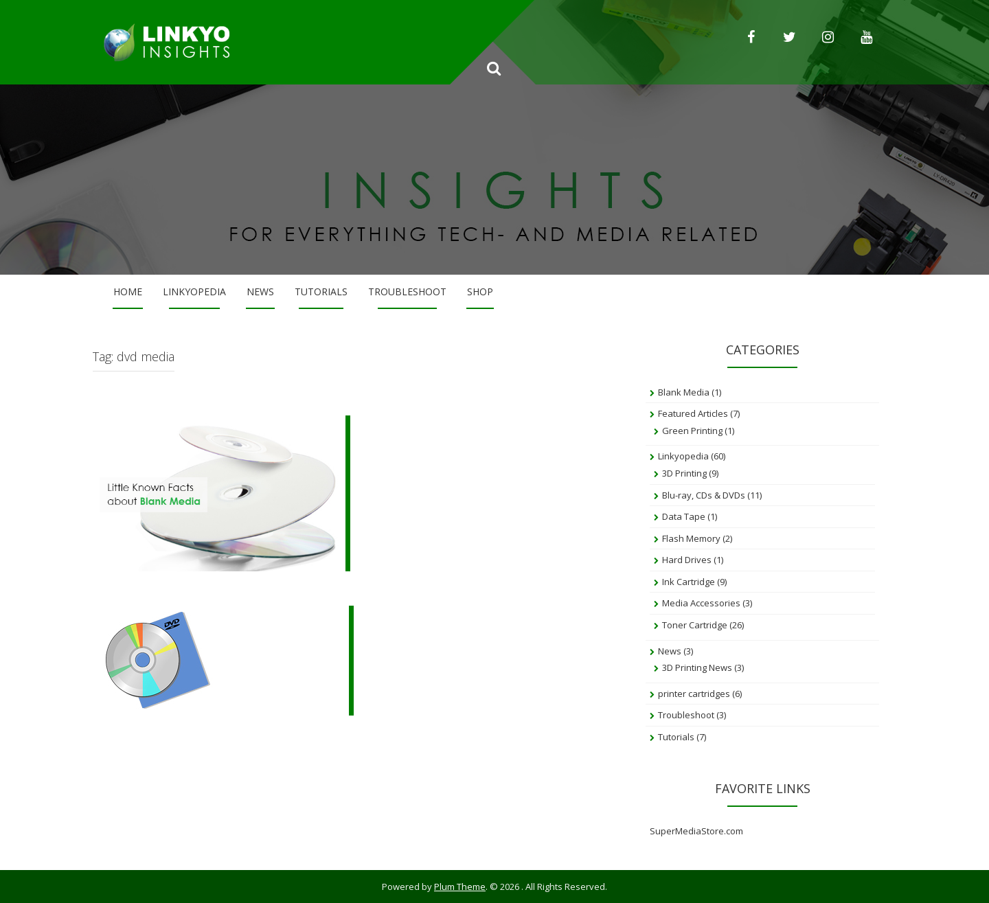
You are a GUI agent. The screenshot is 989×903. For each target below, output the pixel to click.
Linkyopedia (194, 291)
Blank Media (683, 392)
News (260, 291)
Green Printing (692, 430)
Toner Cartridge (694, 625)
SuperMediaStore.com (696, 831)
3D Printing (684, 473)
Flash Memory (691, 538)
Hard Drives (687, 559)
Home (127, 291)
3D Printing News (697, 667)
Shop (480, 291)
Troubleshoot (407, 291)
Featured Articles (693, 413)
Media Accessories (701, 603)
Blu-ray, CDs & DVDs (703, 495)
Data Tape (683, 516)
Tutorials (321, 291)
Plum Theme (460, 886)
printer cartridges (694, 693)
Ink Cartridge (688, 581)
